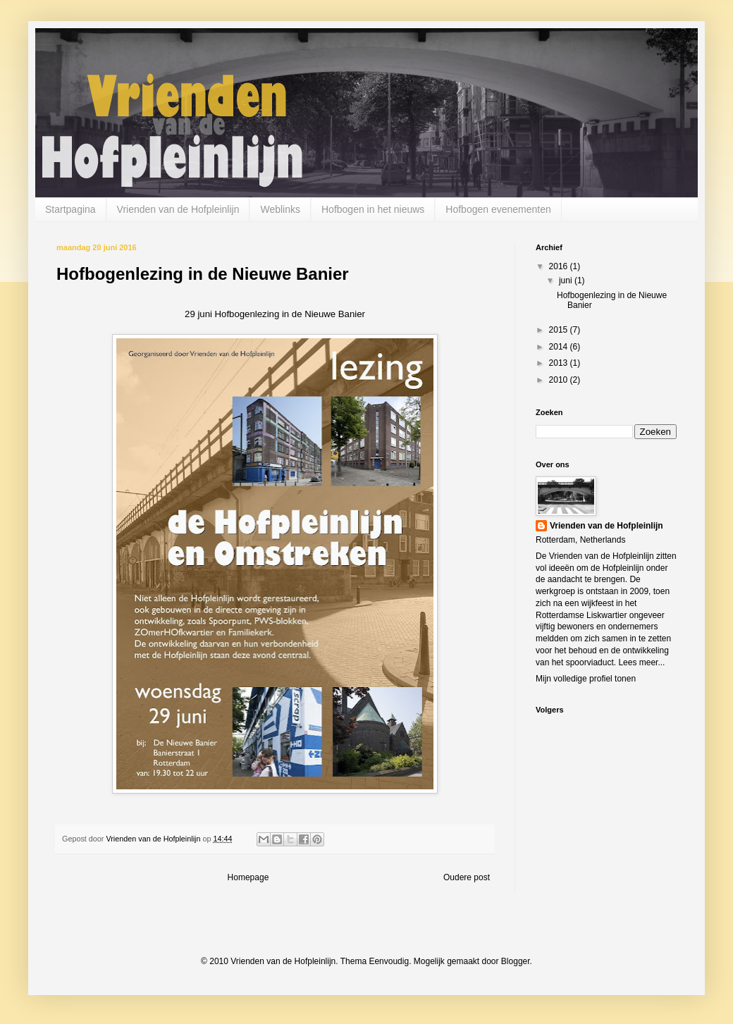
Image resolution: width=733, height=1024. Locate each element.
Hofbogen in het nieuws (372, 209)
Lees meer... (641, 662)
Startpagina (70, 209)
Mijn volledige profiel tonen (586, 679)
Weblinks (280, 209)
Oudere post (466, 877)
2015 (559, 330)
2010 (559, 380)
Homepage (248, 877)
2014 (559, 347)
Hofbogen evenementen (497, 209)
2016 (559, 266)
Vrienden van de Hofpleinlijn (178, 209)
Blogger (515, 961)
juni (566, 280)
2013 (559, 363)
